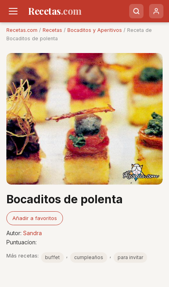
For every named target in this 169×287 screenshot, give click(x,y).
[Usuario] (156, 11)
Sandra (32, 233)
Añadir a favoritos (34, 218)
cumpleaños (88, 257)
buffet (52, 257)
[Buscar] (136, 11)
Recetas (52, 30)
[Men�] (13, 11)
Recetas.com (21, 30)
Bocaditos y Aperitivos (94, 30)
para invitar (130, 257)
